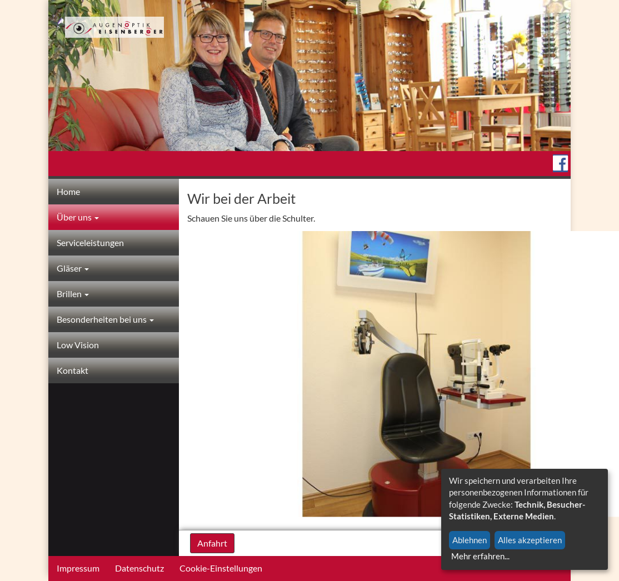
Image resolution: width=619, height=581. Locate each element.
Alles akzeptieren (530, 540)
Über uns (78, 217)
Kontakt (72, 370)
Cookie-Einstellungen (220, 568)
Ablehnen (469, 540)
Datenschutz (139, 568)
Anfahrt (212, 543)
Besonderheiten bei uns (105, 319)
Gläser (73, 268)
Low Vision (78, 344)
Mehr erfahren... (480, 556)
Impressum (78, 568)
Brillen (73, 293)
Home (68, 191)
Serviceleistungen (90, 242)
